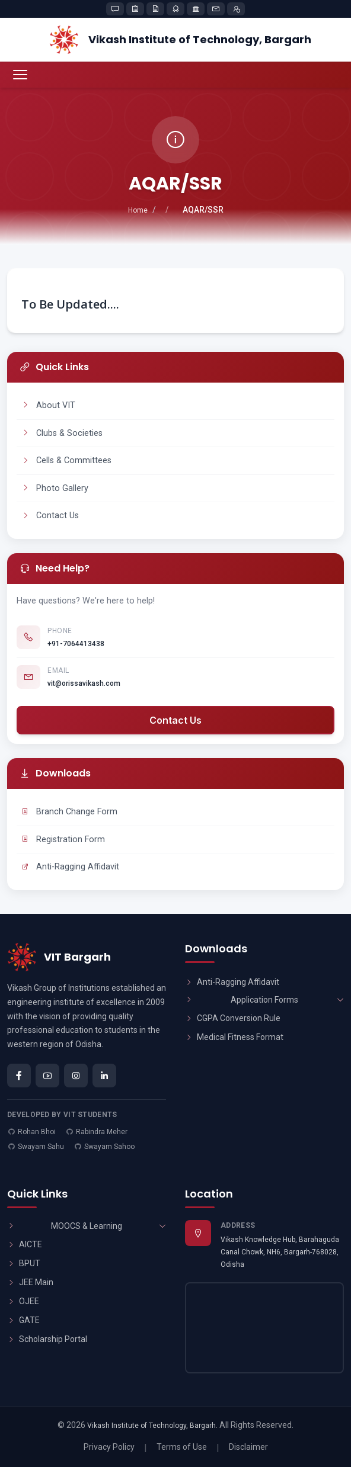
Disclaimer (248, 1447)
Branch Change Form (69, 812)
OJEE (23, 1301)
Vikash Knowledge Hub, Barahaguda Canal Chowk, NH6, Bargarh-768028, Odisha (280, 1252)
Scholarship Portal (47, 1339)
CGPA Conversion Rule (232, 1018)
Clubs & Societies (62, 433)
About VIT (48, 405)
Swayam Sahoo (109, 1146)
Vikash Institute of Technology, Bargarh (151, 1425)
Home (138, 210)
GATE (23, 1320)
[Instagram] (76, 1075)
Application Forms (264, 999)
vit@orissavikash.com (83, 683)
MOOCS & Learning (86, 1226)
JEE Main (30, 1282)
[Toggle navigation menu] (20, 75)
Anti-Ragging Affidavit (70, 867)
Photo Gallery (54, 488)
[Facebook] (19, 1075)
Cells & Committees (66, 460)
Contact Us (50, 516)
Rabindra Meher (101, 1132)
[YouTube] (47, 1075)
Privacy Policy (109, 1447)
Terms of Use (182, 1447)
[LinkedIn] (104, 1075)
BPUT (23, 1263)
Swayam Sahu (41, 1146)
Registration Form (63, 839)
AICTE (24, 1244)
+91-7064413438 (75, 644)
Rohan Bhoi (37, 1132)
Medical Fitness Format (234, 1037)
